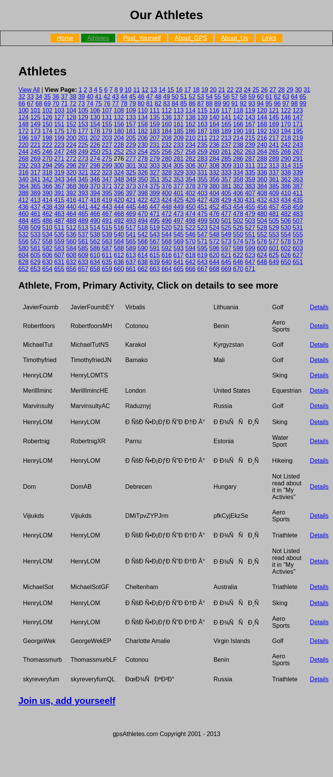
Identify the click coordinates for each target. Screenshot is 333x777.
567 (155, 241)
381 (226, 186)
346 (95, 179)
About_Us (234, 38)
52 (192, 96)
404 (214, 193)
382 (238, 186)
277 (131, 158)
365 (35, 186)
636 (119, 262)
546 (190, 234)
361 (274, 179)
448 (167, 207)
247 (59, 152)
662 (143, 269)
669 (226, 269)
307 (202, 165)
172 (23, 131)
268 (23, 158)
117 (226, 110)
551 (250, 234)
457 (274, 207)
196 (23, 138)
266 (286, 152)
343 (59, 179)
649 (274, 262)
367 (59, 186)
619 (202, 255)
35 (47, 96)
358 (238, 179)
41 (98, 96)
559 (59, 241)
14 (162, 90)
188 (214, 131)
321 (83, 172)
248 (71, 152)
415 (59, 200)
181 (131, 131)
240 (262, 145)
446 (143, 207)
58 (243, 96)
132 (119, 117)
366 (47, 186)
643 (202, 262)
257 (178, 152)
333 (226, 172)
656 (71, 269)
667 (202, 269)
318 (47, 172)
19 (204, 90)
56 (226, 96)
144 (262, 117)
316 (23, 172)
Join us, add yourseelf (66, 700)
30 (298, 90)
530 (286, 227)
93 (251, 103)
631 (59, 262)
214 (238, 138)
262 (238, 152)
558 (47, 241)
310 (238, 165)
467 (107, 214)
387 (298, 186)
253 (131, 152)
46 (141, 96)
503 (250, 220)
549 (226, 234)
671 (250, 269)
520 (167, 227)
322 (95, 172)
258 (190, 152)
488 (71, 220)
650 (286, 262)
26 (264, 90)
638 (143, 262)
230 (143, 145)
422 (143, 200)
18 (196, 90)
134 (143, 117)
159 (155, 124)
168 (262, 124)
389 (35, 193)
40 (90, 96)
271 (59, 158)
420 (119, 200)
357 (226, 179)
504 (262, 220)
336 (262, 172)
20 (213, 90)
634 (95, 262)
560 (71, 241)
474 (190, 214)
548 (214, 234)
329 (178, 172)
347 (107, 179)
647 (250, 262)
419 (107, 200)
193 (274, 131)
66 (21, 103)
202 (95, 138)
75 (98, 103)
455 (250, 207)
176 (71, 131)
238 (238, 145)
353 (178, 179)
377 (178, 186)
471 (155, 214)
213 (226, 138)
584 (71, 248)
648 (262, 262)
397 (131, 193)
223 (59, 145)
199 (59, 138)
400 (167, 193)
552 (262, 234)
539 (107, 234)
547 (202, 234)
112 (167, 110)
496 (167, 220)
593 (178, 248)
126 (47, 117)
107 (107, 110)
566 (143, 241)
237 (226, 145)
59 (251, 96)
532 (23, 234)
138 (190, 117)
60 (260, 96)
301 (131, 165)
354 (190, 179)
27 (272, 90)
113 (178, 110)
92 (243, 103)
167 (250, 124)
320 (71, 172)
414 (47, 200)
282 (190, 158)
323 (107, 172)
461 (35, 214)
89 (217, 103)
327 (155, 172)
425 (178, 200)
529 (274, 227)
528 (262, 227)
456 (262, 207)
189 (226, 131)
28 (281, 90)
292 (23, 165)
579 (298, 241)
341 (35, 179)
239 (250, 145)
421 (131, 200)
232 (167, 145)
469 (131, 214)
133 (131, 117)
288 (262, 158)
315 (298, 165)
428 (214, 200)
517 (131, 227)
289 (274, 158)
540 (119, 234)
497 (178, 220)
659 (107, 269)
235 (202, 145)
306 (190, 165)
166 (238, 124)
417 (83, 200)
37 (64, 96)
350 (143, 179)
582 (47, 248)
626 (286, 255)
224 (71, 145)
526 (238, 227)
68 (39, 103)
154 (95, 124)
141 (226, 117)
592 (167, 248)
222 (47, 145)
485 (35, 220)
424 (167, 200)
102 (47, 110)
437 (35, 207)
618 (190, 255)
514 (95, 227)
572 (214, 241)
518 (143, 227)
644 (214, 262)
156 (119, 124)
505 (274, 220)
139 (202, 117)
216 (262, 138)
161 (178, 124)
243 (298, 145)
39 (81, 96)
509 (35, 227)
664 (167, 269)
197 (35, 138)
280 (167, 158)
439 (59, 207)
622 (238, 255)
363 (298, 179)
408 (262, 193)
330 (190, 172)
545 (178, 234)
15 (170, 90)
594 (190, 248)
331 (202, 172)
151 (59, 124)
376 (167, 186)
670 (238, 269)
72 (73, 103)
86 (192, 103)
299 (107, 165)
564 (119, 241)
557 (35, 241)
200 (71, 138)
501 (226, 220)
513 (83, 227)
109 (131, 110)
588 (119, 248)
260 (214, 152)
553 (274, 234)
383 (250, 186)
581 (35, 248)
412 (23, 200)
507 (298, 220)
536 (71, 234)
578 (286, 241)
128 (71, 117)
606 (47, 255)
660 (119, 269)
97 (285, 103)
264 (262, 152)
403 (202, 193)
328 (167, 172)
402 (190, 193)
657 (83, 269)
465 (83, 214)
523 (202, 227)
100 (23, 110)
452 (214, 207)
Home (65, 38)
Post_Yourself (142, 38)
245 (35, 152)
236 (214, 145)
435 (298, 200)
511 (59, 227)
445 (131, 207)
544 (167, 234)
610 (95, 255)
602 (286, 248)
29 (289, 90)
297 (83, 165)
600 (262, 248)
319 (59, 172)
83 (166, 103)
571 (202, 241)
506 (286, 220)
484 (23, 220)
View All (29, 90)
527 (250, 227)
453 (226, 207)
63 (285, 96)
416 (71, 200)
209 (178, 138)
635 (107, 262)
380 (214, 186)
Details (319, 307)
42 (107, 96)
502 (238, 220)
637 (131, 262)
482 (286, 214)
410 (286, 193)
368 (71, 186)
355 (202, 179)
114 (190, 110)
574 (238, 241)
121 (274, 110)
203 (107, 138)
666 (190, 269)
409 (274, 193)
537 (83, 234)
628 (23, 262)
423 (155, 200)
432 (262, 200)
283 (202, 158)
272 (71, 158)
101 (35, 110)
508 (23, 227)
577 (274, 241)
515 (107, 227)
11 (136, 90)
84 (175, 103)
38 (73, 96)
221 (35, 145)
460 (23, 214)
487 (59, 220)
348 (119, 179)
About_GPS (191, 38)
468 (119, 214)
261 (226, 152)
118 (238, 110)
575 (250, 241)
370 (95, 186)
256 (167, 152)
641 (178, 262)
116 (214, 110)
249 (83, 152)
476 (214, 214)
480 (262, 214)
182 (143, 131)
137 (178, 117)
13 (153, 90)
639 (155, 262)
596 (214, 248)
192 (262, 131)
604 (23, 255)
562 (95, 241)
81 (149, 103)
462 (47, 214)
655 (59, 269)
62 (277, 96)
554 (286, 234)
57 (234, 96)
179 (107, 131)
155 (107, 124)
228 (119, 145)
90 (226, 103)
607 (59, 255)
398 (143, 193)
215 (250, 138)
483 (298, 214)
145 (274, 117)
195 (298, 131)
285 (226, 158)
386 (286, 186)
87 (200, 103)
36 (55, 96)
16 (179, 90)
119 (250, 110)
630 (47, 262)
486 (47, 220)
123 (298, 110)
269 (35, 158)
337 (274, 172)
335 (250, 172)
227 (107, 145)
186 (190, 131)
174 (47, 131)
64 (294, 96)
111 (155, 110)
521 (178, 227)
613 (131, 255)
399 (155, 193)
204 (119, 138)
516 (119, 227)
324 (119, 172)
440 (71, 207)
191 (250, 131)
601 (274, 248)
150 (47, 124)
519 (155, 227)
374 (143, 186)
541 (131, 234)
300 (119, 165)
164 (214, 124)
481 (274, 214)
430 (238, 200)
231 (155, 145)
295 (59, 165)
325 (131, 172)
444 (119, 207)
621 (226, 255)
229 (131, 145)
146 (286, 117)
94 (260, 103)
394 (95, 193)
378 (190, 186)
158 (143, 124)
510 (47, 227)
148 (23, 124)
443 (107, 207)
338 (286, 172)
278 (143, 158)
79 (132, 103)
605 (35, 255)
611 (107, 255)
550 (238, 234)
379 (202, 186)
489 (83, 220)
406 (238, 193)
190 (238, 131)
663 (155, 269)
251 (107, 152)
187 (202, 131)
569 (178, 241)
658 (95, 269)
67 (30, 103)
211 (202, 138)
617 (178, 255)
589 (131, 248)
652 (23, 269)
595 (202, 248)
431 (250, 200)
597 (226, 248)
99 (302, 103)
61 (268, 96)
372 (119, 186)
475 (202, 214)
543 (155, 234)
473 (178, 214)
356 (214, 179)
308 (214, 165)
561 (83, 241)
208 (167, 138)
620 (214, 255)
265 (274, 152)
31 (307, 90)
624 (262, 255)
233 (178, 145)
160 (167, 124)
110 (143, 110)
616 (167, 255)
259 (202, 152)
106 (95, 110)
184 (167, 131)
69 (47, 103)
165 (226, 124)
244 (23, 152)
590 (143, 248)
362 (286, 179)
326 (143, 172)
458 (286, 207)
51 (183, 96)
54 (209, 96)
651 (298, 262)
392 (71, 193)
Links (269, 38)
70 (55, 103)
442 (95, 207)
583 (59, 248)
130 (95, 117)
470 (143, 214)
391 (59, 193)
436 (23, 207)
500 (214, 220)
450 (190, 207)
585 (83, 248)
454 (238, 207)
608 (71, 255)
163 (202, 124)
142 (238, 117)
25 (255, 90)
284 (214, 158)
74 (90, 103)
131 (107, 117)
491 (107, 220)
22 (230, 90)
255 (155, 152)
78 (124, 103)
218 (286, 138)
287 (250, 158)
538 (95, 234)
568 (167, 241)
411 (298, 193)
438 (47, 207)
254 (143, 152)
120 (262, 110)
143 (250, 117)
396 (119, 193)
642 (190, 262)
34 (39, 96)
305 (178, 165)
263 (250, 152)
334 (238, 172)
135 (155, 117)
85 (183, 103)
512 (71, 227)
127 (59, 117)
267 (298, 152)
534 (47, 234)
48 (158, 96)
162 (190, 124)
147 (298, 117)
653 (35, 269)
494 (143, 220)
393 (83, 193)
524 (214, 227)
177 (83, 131)
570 (190, 241)
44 (124, 96)
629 (35, 262)
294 (47, 165)
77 (115, 103)
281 (178, 158)
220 (23, 145)
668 (214, 269)
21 (221, 90)
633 (83, 262)
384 (262, 186)
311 (250, 165)
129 (83, 117)
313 (274, 165)
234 (190, 145)
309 (226, 165)
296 (71, 165)
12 (145, 90)
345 (83, 179)
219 (298, 138)
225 (83, 145)
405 (226, 193)
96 (277, 103)
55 (217, 96)
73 (81, 103)
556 (23, 241)
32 (21, 96)
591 (155, 248)
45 (132, 96)
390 (47, 193)
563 (107, 241)
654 (47, 269)
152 (71, 124)
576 (262, 241)
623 (250, 255)
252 (119, 152)
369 (83, 186)
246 (47, 152)
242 (286, 145)
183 (155, 131)
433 (274, 200)
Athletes (98, 38)
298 (95, 165)
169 (274, 124)
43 (115, 96)
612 (119, 255)
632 (71, 262)
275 (107, 158)
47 (149, 96)
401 (178, 193)
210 (190, 138)
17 (187, 90)
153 (83, 124)
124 (23, 117)
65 (302, 96)
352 (167, 179)
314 (286, 165)
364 (23, 186)
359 (250, 179)
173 (35, 131)
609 (83, 255)
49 (166, 96)
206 (143, 138)
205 (131, 138)
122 (286, 110)
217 (274, 138)
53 (200, 96)
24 (247, 90)
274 (95, 158)
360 (262, 179)
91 (234, 103)
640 (167, 262)
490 (95, 220)
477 (226, 214)
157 (131, 124)
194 (286, 131)
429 (226, 200)
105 (83, 110)
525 (226, 227)
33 (30, 96)
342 (47, 179)
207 (155, 138)
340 (23, 179)
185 (178, 131)
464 (71, 214)
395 (107, 193)
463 (59, 214)
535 (59, 234)
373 (131, 186)
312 (262, 165)
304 (167, 165)
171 (298, 124)
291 (298, 158)
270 (47, 158)
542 (143, 234)
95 (268, 103)
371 (107, 186)
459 (298, 207)
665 (178, 269)
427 (202, 200)
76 (107, 103)
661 (131, 269)
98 (294, 103)
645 (226, 262)
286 (238, 158)
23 (238, 90)
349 (131, 179)
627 (298, 255)
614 (143, 255)
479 (250, 214)
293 (35, 165)
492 (119, 220)
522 (190, 227)
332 (214, 172)
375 (155, 186)
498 (190, 220)
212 (214, 138)
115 (202, 110)
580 (23, 248)
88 (209, 103)
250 (95, 152)
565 (131, 241)
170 (286, 124)
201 (83, 138)
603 (298, 248)
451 (202, 207)
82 (158, 103)
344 (71, 179)
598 (238, 248)
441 (83, 207)
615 (155, 255)
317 (35, 172)
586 (95, 248)
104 (71, 110)
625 (274, 255)
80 (141, 103)
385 (274, 186)
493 (131, 220)
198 (47, 138)
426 (190, 200)
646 (238, 262)
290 (286, 158)
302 (143, 165)
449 (178, 207)
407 (250, 193)
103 (59, 110)
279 (155, 158)
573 (226, 241)
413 (35, 200)
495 (155, 220)
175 (59, 131)
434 (286, 200)
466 (95, 214)
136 (167, 117)
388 (23, 193)
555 (298, 234)
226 (95, 145)
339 (298, 172)
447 (155, 207)
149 (35, 124)
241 (274, 145)
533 (35, 234)
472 (167, 214)
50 (175, 96)
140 (214, 117)
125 (35, 117)
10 (128, 90)
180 (119, 131)
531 (298, 227)
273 (83, 158)
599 (250, 248)
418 (95, 200)
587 (107, 248)
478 (238, 214)
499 (202, 220)
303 (155, 165)
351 (155, 179)
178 (95, 131)
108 (119, 110)
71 (64, 103)
